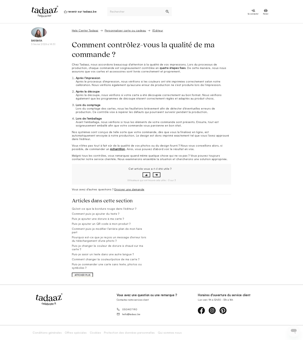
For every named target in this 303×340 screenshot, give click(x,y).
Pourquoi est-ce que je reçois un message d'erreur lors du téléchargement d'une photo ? (109, 239)
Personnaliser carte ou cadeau (125, 30)
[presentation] (44, 11)
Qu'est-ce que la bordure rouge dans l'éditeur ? (104, 208)
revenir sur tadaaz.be (82, 11)
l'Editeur (157, 30)
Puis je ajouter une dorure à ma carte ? (98, 218)
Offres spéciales (76, 332)
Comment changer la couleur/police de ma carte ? (105, 259)
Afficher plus (82, 275)
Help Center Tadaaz (85, 30)
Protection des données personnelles (129, 332)
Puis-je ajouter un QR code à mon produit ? (101, 223)
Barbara (36, 40)
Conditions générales (47, 332)
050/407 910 (127, 309)
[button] (146, 174)
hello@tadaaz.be (128, 314)
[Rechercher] (135, 11)
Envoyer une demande (129, 189)
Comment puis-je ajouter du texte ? (95, 213)
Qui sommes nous (170, 332)
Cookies (95, 332)
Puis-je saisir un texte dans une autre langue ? (103, 254)
